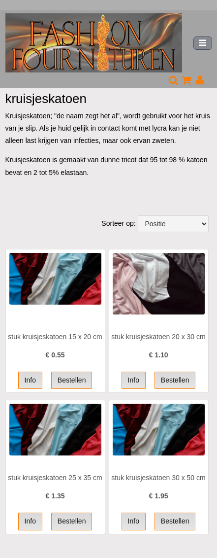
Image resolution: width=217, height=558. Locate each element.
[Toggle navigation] (202, 43)
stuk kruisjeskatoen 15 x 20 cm (55, 337)
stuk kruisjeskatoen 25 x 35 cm (55, 478)
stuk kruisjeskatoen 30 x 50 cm (158, 478)
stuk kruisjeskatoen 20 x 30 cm (158, 337)
